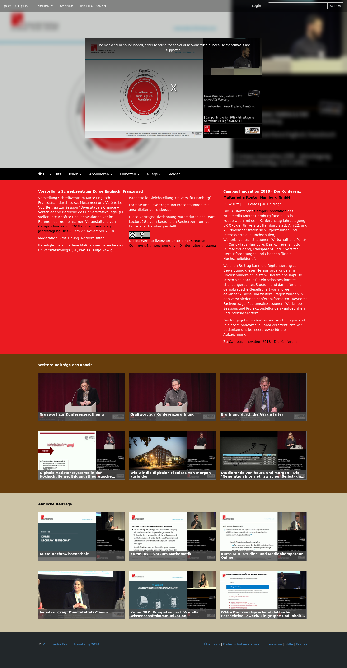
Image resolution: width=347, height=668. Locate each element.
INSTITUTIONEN (93, 6)
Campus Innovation (270, 211)
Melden (174, 174)
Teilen (75, 174)
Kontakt (302, 644)
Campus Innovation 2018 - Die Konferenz (263, 342)
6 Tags (154, 174)
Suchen (335, 6)
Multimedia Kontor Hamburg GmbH (256, 197)
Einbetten (129, 174)
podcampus (16, 6)
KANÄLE (66, 6)
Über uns (212, 644)
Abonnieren (100, 174)
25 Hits (55, 174)
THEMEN (44, 6)
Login (256, 6)
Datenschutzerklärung (241, 644)
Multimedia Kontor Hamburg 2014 (70, 644)
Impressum (272, 644)
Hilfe (289, 644)
